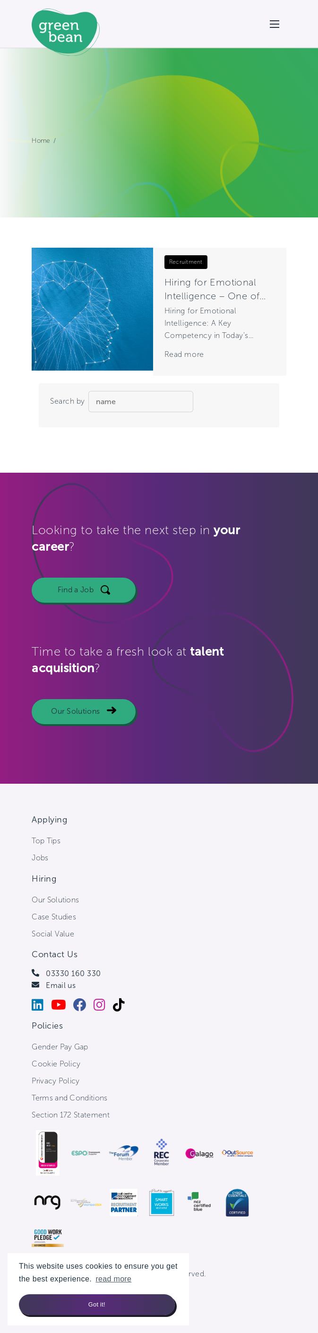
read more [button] (113, 1279)
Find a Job (76, 595)
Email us (61, 985)
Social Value (53, 933)
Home (41, 141)
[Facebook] (83, 1007)
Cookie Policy (56, 1063)
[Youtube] (62, 1007)
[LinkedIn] (41, 1007)
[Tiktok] (122, 1007)
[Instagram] (103, 1007)
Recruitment (186, 262)
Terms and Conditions (69, 1097)
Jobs (40, 857)
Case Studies (54, 916)
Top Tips (46, 840)
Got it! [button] (96, 1304)
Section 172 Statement (71, 1114)
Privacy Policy (55, 1080)
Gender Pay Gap (60, 1046)
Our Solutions (75, 717)
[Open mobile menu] (274, 24)
